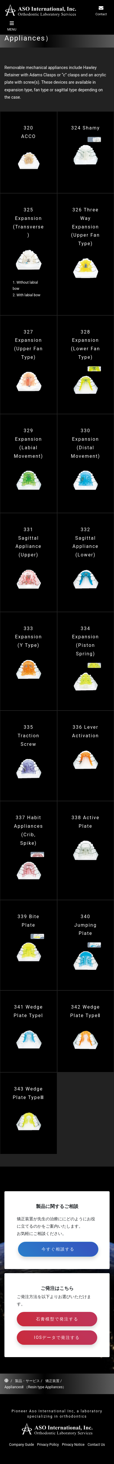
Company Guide (21, 1445)
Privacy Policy (48, 1445)
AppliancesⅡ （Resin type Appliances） (35, 1387)
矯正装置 (52, 1381)
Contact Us (96, 1445)
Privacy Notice (73, 1445)
